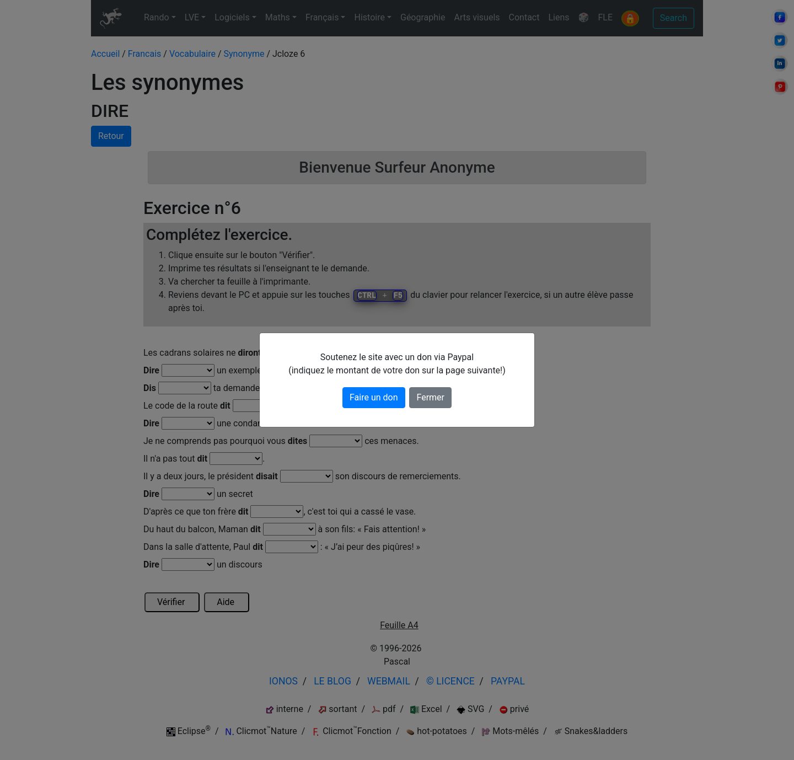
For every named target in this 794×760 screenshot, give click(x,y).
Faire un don (374, 397)
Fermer (430, 397)
